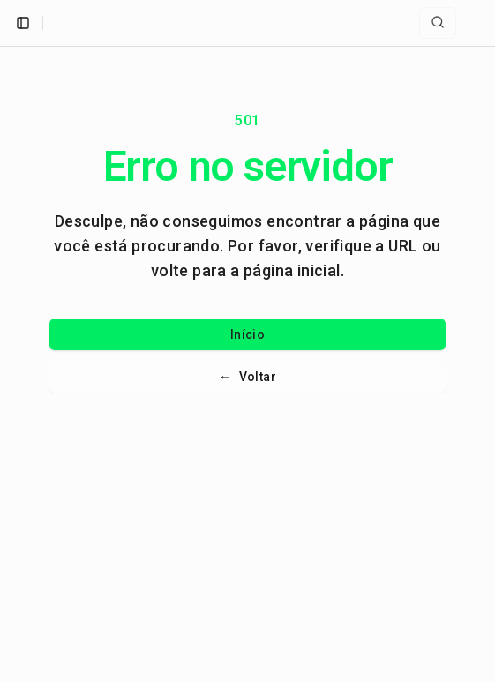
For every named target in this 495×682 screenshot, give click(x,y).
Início (247, 334)
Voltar (247, 377)
